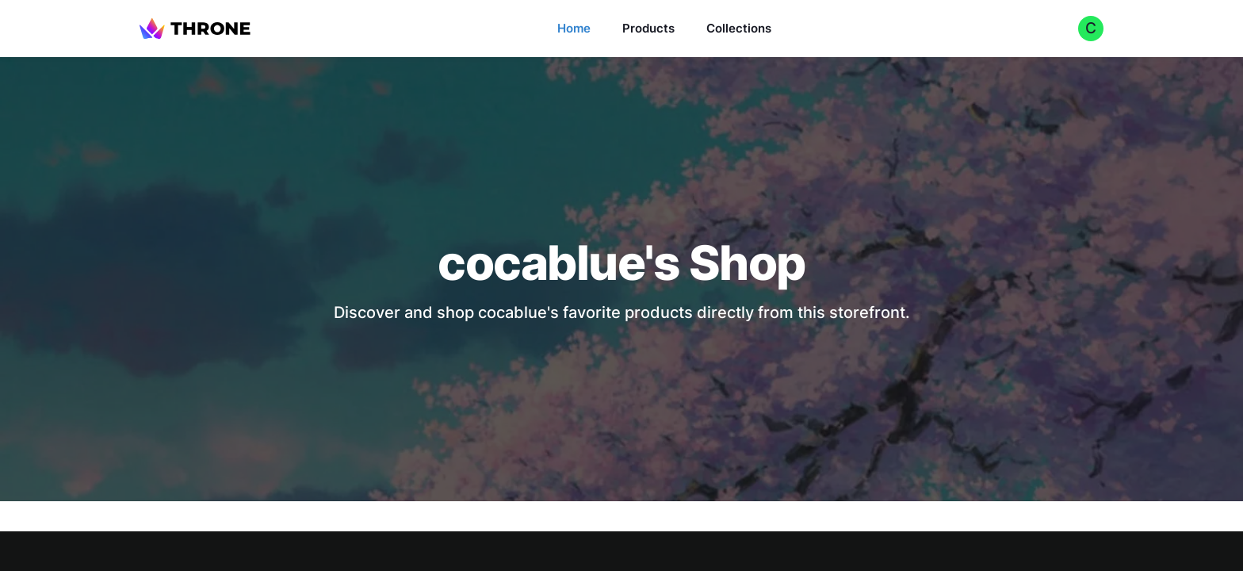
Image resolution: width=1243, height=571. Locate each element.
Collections (738, 28)
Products (648, 28)
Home (574, 28)
